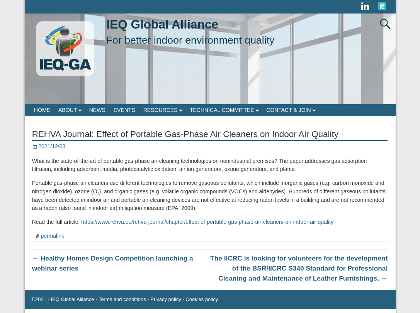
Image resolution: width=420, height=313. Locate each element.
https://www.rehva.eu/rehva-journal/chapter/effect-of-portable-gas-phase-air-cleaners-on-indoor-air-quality (207, 222)
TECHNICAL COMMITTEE (226, 110)
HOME (42, 110)
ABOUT (71, 110)
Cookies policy (201, 299)
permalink (52, 236)
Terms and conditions (122, 299)
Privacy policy (165, 299)
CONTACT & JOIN (292, 110)
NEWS (97, 110)
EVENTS (124, 110)
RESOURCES (164, 110)
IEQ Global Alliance (162, 24)
